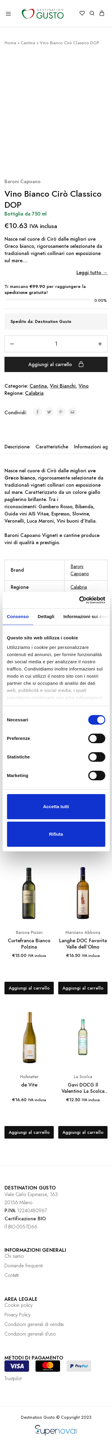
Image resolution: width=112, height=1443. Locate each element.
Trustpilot (13, 1378)
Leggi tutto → (92, 272)
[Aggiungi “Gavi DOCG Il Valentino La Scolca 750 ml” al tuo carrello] (83, 1132)
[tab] (18, 446)
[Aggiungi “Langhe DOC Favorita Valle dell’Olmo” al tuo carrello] (83, 988)
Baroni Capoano (22, 181)
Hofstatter (29, 1077)
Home (10, 43)
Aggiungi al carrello (56, 364)
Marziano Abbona (82, 932)
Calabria (34, 393)
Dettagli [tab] (46, 616)
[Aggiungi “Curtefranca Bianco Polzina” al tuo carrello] (29, 988)
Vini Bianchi (63, 386)
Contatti (11, 1275)
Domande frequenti (23, 1265)
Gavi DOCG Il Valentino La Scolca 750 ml (83, 1088)
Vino (84, 386)
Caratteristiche (52, 446)
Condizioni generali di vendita (34, 1324)
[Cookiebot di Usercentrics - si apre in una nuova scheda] (79, 600)
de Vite (29, 1085)
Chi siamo (14, 1256)
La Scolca (83, 1077)
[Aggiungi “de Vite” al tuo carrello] (29, 1132)
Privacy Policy (17, 1314)
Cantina (28, 43)
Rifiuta (56, 834)
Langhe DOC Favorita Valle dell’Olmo (83, 943)
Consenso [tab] (18, 616)
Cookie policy (18, 1305)
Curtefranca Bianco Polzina (29, 943)
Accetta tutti (56, 806)
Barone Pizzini (29, 932)
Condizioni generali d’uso (30, 1333)
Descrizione (17, 446)
